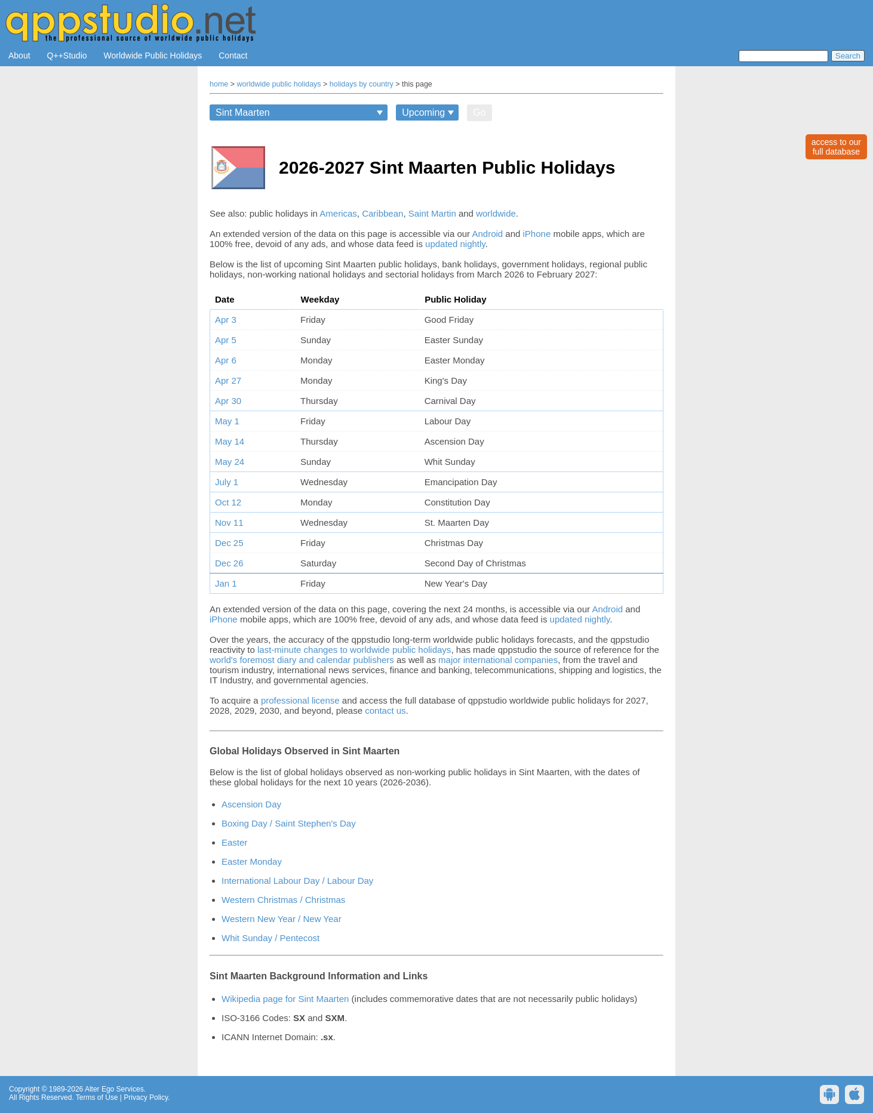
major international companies (498, 660)
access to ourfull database (836, 146)
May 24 (229, 462)
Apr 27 (228, 380)
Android (487, 234)
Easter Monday (252, 861)
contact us (385, 710)
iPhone (537, 234)
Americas (338, 213)
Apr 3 (225, 320)
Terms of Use (97, 1097)
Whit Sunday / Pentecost (270, 938)
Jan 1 (226, 583)
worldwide (496, 213)
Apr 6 (225, 360)
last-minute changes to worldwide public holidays (354, 650)
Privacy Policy (146, 1097)
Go (479, 112)
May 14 (229, 441)
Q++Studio (67, 55)
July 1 (226, 482)
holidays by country (362, 84)
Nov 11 (229, 522)
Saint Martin (432, 213)
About (19, 55)
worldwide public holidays (279, 84)
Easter (234, 842)
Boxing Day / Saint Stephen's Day (289, 823)
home (219, 84)
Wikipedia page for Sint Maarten (285, 999)
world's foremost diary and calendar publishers (302, 660)
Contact (233, 55)
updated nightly (455, 244)
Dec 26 (229, 563)
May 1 (227, 421)
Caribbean (382, 213)
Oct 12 (228, 502)
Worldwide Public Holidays (153, 55)
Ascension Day (251, 804)
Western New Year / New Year (282, 919)
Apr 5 (225, 340)
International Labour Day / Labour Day (297, 880)
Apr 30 (228, 401)
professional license (300, 700)
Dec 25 (229, 543)
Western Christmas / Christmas (283, 900)
